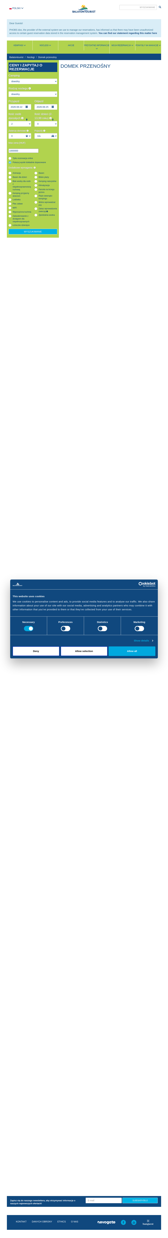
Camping (14, 75)
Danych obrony (42, 1221)
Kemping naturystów (47, 181)
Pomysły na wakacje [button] (148, 45)
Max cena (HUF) (17, 143)
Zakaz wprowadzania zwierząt (48, 210)
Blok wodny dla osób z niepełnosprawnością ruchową (22, 185)
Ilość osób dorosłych (16, 116)
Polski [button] (16, 8)
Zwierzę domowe (19, 130)
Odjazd (38, 101)
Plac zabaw (18, 204)
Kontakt (21, 1221)
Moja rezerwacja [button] (122, 45)
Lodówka (17, 199)
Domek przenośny (47, 57)
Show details (141, 640)
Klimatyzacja (44, 185)
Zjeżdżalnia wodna (47, 215)
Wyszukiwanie (33, 231)
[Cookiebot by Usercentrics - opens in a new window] (141, 584)
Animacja (17, 173)
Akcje (71, 45)
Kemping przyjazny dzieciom (21, 194)
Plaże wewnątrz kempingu (45, 197)
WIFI (15, 208)
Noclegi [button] (45, 45)
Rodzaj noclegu (20, 88)
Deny (36, 651)
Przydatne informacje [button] (96, 47)
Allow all (132, 651)
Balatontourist (16, 57)
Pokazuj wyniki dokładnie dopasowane (29, 162)
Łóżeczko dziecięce (21, 225)
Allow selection (84, 651)
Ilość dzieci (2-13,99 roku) (43, 116)
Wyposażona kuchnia (22, 212)
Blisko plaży (44, 177)
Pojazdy (39, 130)
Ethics (61, 1221)
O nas (74, 1221)
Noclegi (31, 57)
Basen (41, 173)
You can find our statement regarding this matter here (127, 33)
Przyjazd (14, 101)
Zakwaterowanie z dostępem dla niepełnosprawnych (21, 219)
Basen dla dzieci (20, 177)
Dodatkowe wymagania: (22, 167)
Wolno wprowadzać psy (47, 203)
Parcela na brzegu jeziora (46, 190)
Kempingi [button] (20, 45)
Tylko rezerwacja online (23, 158)
